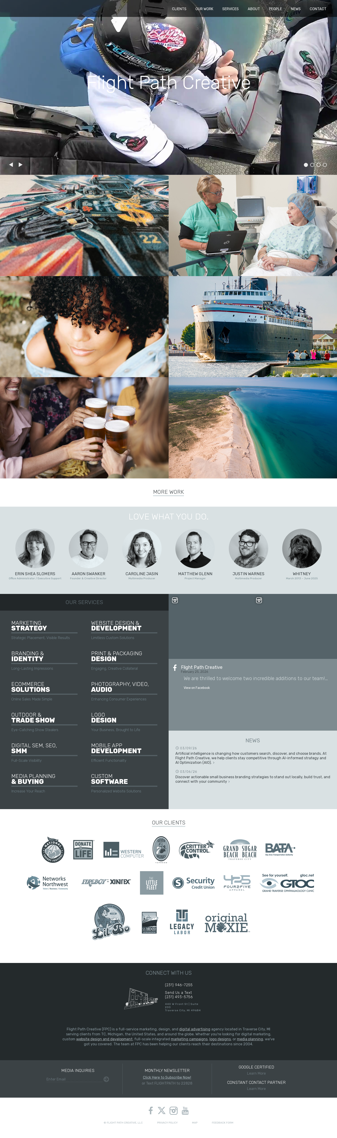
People (275, 9)
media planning (250, 1039)
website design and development (104, 1039)
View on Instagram (211, 626)
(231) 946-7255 (179, 985)
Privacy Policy (167, 1122)
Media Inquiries (77, 1070)
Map (194, 1122)
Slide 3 (318, 165)
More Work (168, 492)
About (254, 9)
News (296, 9)
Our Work (204, 9)
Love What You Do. (168, 516)
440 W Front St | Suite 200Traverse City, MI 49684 (183, 1007)
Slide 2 (312, 165)
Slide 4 (325, 165)
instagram (174, 1111)
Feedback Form (222, 1122)
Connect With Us (169, 973)
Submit (106, 1079)
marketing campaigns (189, 1039)
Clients (179, 9)
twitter (161, 1111)
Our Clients (168, 822)
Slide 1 (306, 165)
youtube (185, 1111)
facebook (150, 1111)
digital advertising (194, 1029)
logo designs (220, 1039)
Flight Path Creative (16, 8)
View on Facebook (197, 688)
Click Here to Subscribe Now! (167, 1077)
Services (230, 9)
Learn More (256, 1070)
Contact (318, 9)
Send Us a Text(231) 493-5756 (179, 994)
